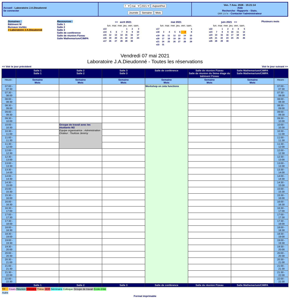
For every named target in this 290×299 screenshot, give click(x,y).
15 (126, 35)
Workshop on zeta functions (162, 86)
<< (116, 22)
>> (235, 22)
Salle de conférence (69, 32)
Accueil (7, 7)
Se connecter (11, 10)
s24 (211, 35)
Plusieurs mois (270, 21)
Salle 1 (61, 24)
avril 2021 (125, 22)
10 (138, 32)
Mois (37, 82)
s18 (158, 32)
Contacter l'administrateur (246, 13)
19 (110, 38)
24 (138, 38)
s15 (105, 35)
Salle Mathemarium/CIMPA (73, 38)
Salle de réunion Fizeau (71, 35)
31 (163, 44)
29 (126, 41)
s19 (158, 35)
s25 (211, 38)
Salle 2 (61, 27)
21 (121, 38)
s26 (211, 41)
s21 (158, 41)
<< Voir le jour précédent (16, 66)
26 (110, 41)
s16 (105, 38)
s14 (105, 32)
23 (132, 38)
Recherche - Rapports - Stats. (239, 10)
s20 (158, 38)
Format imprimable (145, 296)
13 (116, 35)
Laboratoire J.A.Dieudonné (26, 30)
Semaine (37, 79)
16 (132, 35)
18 (169, 38)
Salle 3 (61, 30)
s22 (158, 44)
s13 (105, 29)
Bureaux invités (17, 27)
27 (116, 41)
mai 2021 (176, 22)
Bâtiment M (14, 24)
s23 (211, 32)
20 (116, 38)
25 (169, 41)
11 (169, 35)
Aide (240, 7)
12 (110, 35)
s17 (105, 41)
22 (126, 38)
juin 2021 (226, 22)
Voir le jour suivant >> (275, 66)
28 (121, 41)
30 (132, 41)
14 (121, 35)
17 (138, 35)
